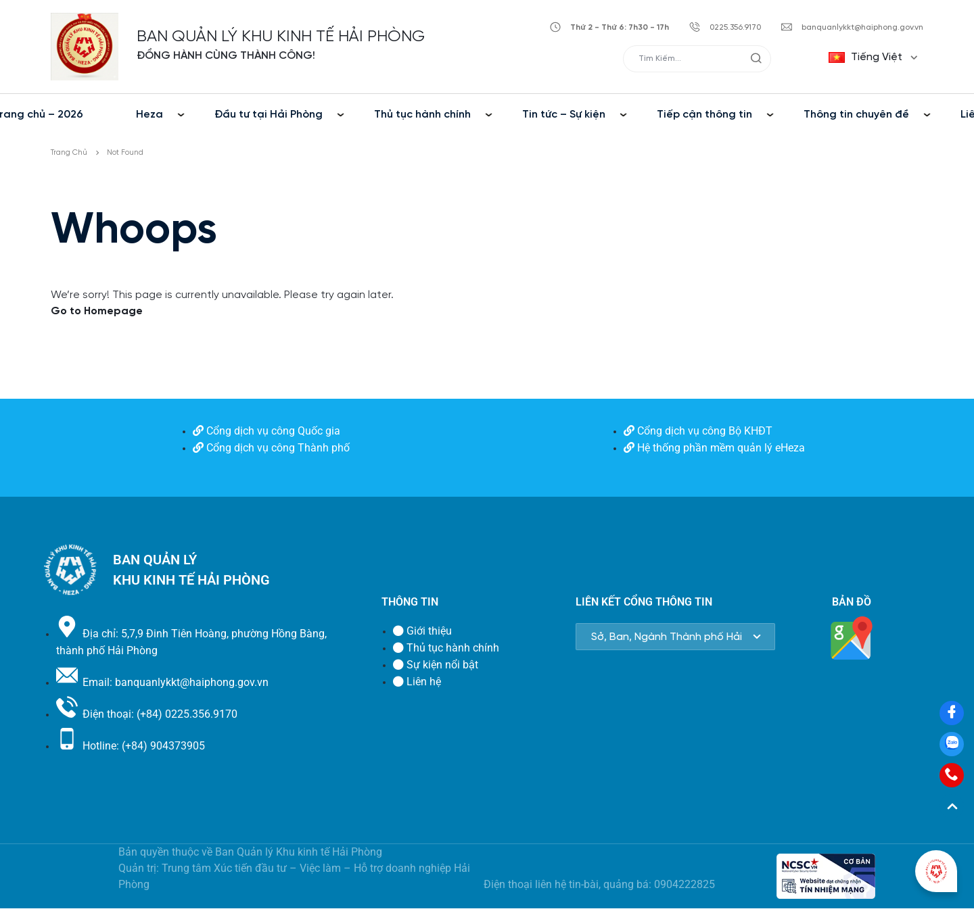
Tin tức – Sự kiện (563, 114)
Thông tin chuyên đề (856, 114)
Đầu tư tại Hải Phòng (268, 114)
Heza (149, 114)
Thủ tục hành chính (422, 114)
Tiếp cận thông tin (704, 114)
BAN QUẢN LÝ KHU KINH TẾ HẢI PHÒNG (281, 36)
